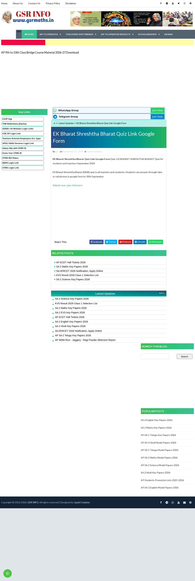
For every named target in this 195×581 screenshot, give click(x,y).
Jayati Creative (81, 355)
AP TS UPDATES (49, 33)
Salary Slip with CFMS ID (14, 157)
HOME (29, 33)
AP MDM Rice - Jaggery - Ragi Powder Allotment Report (66, 339)
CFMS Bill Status (10, 166)
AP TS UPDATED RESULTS (115, 33)
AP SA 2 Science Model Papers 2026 (160, 228)
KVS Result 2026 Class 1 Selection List (58, 275)
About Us (17, 3)
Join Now (129, 109)
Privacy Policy (52, 3)
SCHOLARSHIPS (147, 33)
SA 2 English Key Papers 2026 (52, 321)
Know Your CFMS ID (11, 161)
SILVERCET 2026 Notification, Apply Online (60, 270)
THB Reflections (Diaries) (10, 124)
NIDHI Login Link (10, 171)
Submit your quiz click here (49, 184)
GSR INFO (32, 355)
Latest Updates (47, 122)
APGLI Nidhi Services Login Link (12, 150)
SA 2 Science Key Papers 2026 (54, 279)
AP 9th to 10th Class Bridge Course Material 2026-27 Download (40, 51)
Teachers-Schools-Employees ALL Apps (12, 143)
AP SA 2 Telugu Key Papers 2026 (54, 335)
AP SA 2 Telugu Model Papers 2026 (160, 213)
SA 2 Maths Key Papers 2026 (53, 266)
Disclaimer (70, 3)
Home (4, 3)
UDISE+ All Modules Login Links (11, 131)
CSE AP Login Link (11, 137)
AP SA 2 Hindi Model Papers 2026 (159, 205)
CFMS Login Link (10, 176)
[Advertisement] (63, 79)
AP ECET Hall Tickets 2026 (52, 262)
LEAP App (7, 118)
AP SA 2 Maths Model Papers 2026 (159, 220)
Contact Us (34, 3)
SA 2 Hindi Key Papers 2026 (51, 326)
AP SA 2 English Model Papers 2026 (160, 250)
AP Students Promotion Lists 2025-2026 (162, 243)
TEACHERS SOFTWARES (79, 33)
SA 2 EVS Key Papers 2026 (51, 312)
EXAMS (168, 33)
